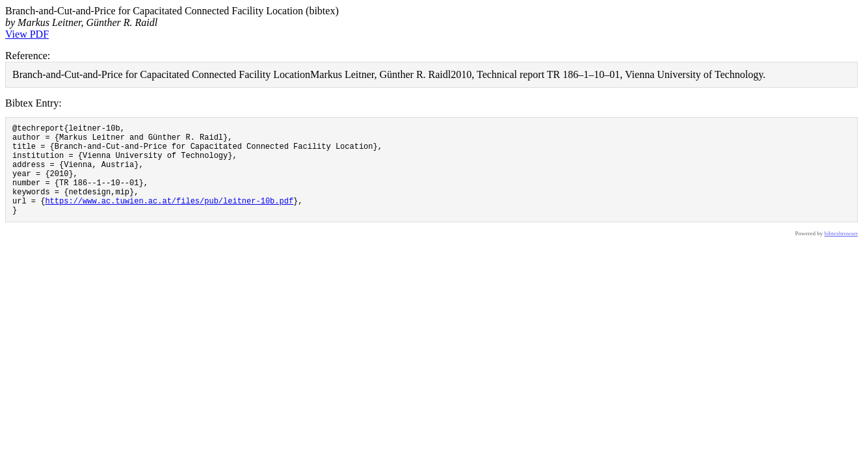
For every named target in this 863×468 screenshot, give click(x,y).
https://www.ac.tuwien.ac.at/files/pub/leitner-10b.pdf (169, 218)
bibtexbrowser (841, 253)
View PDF (27, 34)
